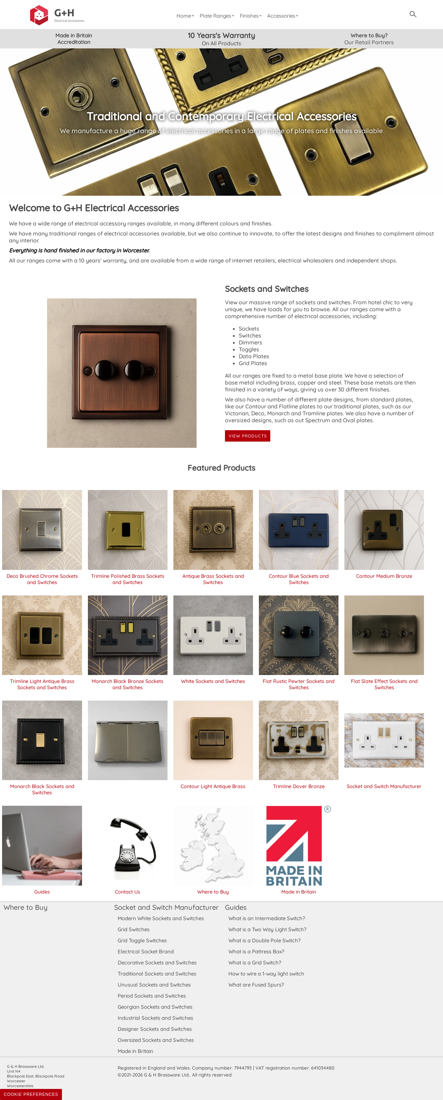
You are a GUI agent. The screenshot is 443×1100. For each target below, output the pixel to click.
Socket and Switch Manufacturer (166, 907)
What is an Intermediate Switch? (266, 918)
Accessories (283, 15)
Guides (235, 907)
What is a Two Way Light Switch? (267, 929)
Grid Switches (134, 929)
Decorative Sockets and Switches (157, 962)
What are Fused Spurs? (256, 984)
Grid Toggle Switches (142, 940)
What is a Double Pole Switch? (264, 940)
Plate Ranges (218, 15)
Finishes (252, 15)
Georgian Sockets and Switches (155, 1007)
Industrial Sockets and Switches (155, 1018)
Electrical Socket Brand (145, 951)
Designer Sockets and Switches (155, 1029)
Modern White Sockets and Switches (161, 918)
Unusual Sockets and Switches (154, 984)
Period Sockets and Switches (152, 995)
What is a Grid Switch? (254, 962)
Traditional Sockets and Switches (157, 973)
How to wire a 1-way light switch (266, 973)
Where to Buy (25, 907)
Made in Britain (136, 1051)
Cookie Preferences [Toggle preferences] (31, 1094)
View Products (247, 435)
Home (186, 15)
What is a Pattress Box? (256, 951)
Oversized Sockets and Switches (156, 1040)
